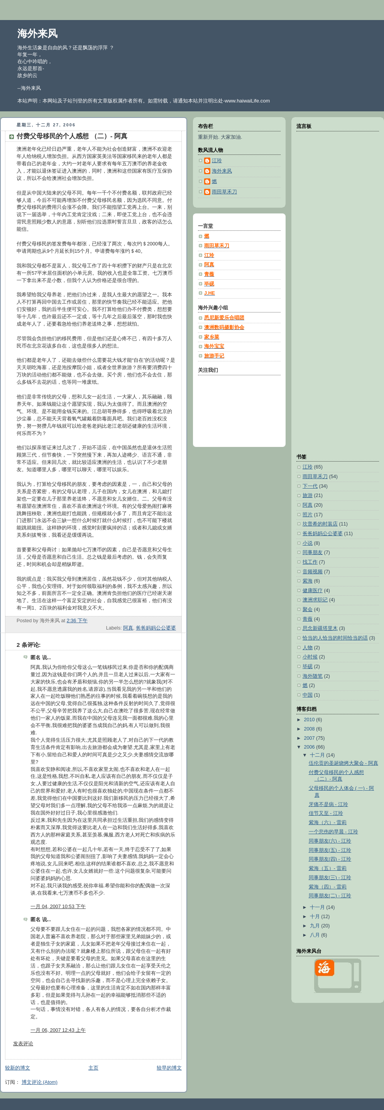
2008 (310, 729)
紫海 (308, 581)
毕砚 (308, 666)
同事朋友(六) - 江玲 (330, 841)
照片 (308, 514)
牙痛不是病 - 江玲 (328, 804)
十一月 (318, 907)
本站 (193, 101)
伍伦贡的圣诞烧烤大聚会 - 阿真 (343, 763)
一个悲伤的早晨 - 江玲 (333, 832)
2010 (310, 719)
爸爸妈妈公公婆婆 (156, 628)
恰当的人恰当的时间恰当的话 (335, 638)
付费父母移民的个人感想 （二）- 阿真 (72, 136)
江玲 (308, 467)
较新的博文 (17, 1068)
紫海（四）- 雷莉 (328, 887)
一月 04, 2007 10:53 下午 (58, 906)
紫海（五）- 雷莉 (328, 868)
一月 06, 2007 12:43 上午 (58, 1030)
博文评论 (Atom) (40, 1082)
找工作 (310, 562)
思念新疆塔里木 (320, 628)
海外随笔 (313, 676)
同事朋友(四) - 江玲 (330, 859)
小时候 (310, 657)
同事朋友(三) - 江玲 (330, 877)
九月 (315, 926)
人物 (308, 647)
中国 (308, 695)
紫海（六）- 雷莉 (328, 822)
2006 (310, 747)
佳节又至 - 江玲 (326, 813)
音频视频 (313, 571)
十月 (315, 916)
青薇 (308, 619)
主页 (93, 1068)
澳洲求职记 (315, 600)
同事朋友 (313, 552)
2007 (310, 738)
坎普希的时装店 (320, 524)
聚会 (308, 609)
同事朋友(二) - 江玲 (330, 895)
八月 (315, 935)
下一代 (310, 486)
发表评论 (23, 1043)
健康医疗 (313, 590)
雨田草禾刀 (315, 476)
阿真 (128, 628)
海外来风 (37, 33)
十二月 (318, 755)
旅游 (308, 495)
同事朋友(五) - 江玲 (330, 850)
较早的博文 (169, 1068)
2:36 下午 (77, 620)
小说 (308, 543)
